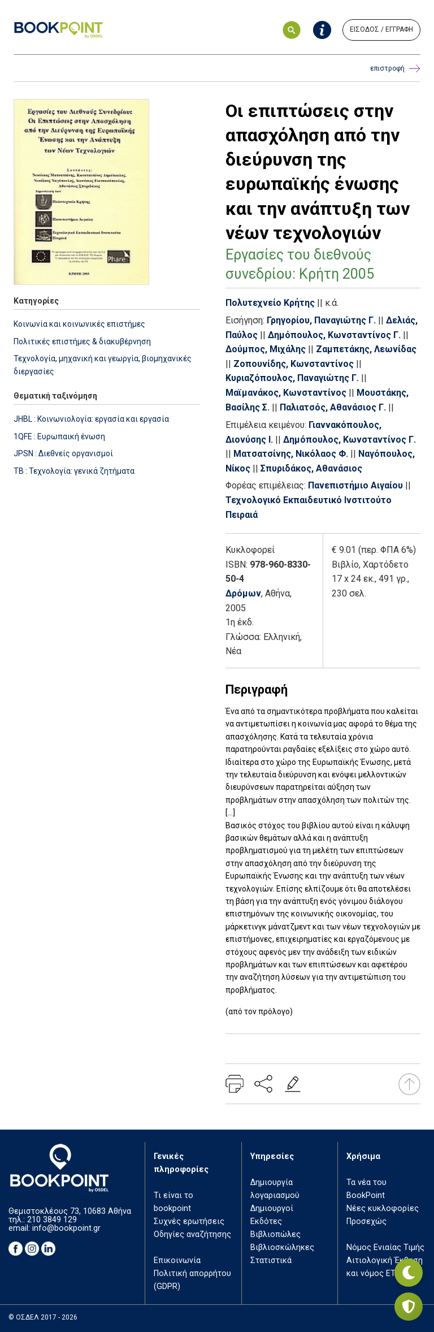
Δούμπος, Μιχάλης (265, 349)
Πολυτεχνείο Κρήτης (270, 302)
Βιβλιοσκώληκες (282, 1247)
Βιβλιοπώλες (275, 1234)
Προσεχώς (366, 1221)
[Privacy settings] (408, 1306)
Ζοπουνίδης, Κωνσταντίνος (293, 363)
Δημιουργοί (271, 1208)
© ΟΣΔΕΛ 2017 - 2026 (42, 1317)
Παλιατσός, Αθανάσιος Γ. (333, 407)
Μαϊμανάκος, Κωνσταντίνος (285, 392)
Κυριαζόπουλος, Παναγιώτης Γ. (292, 378)
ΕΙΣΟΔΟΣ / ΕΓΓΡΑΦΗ (381, 29)
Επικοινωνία (177, 1260)
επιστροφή (395, 68)
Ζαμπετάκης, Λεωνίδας (366, 349)
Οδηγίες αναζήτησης (192, 1234)
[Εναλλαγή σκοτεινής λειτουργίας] (408, 1273)
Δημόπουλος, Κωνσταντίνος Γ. (334, 335)
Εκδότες (266, 1221)
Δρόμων (243, 593)
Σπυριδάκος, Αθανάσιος (311, 468)
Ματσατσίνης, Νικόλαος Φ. (290, 453)
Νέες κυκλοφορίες (382, 1208)
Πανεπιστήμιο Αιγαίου (355, 485)
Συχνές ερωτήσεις (189, 1221)
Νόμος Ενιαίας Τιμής (385, 1247)
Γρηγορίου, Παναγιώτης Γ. (321, 320)
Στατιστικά (271, 1260)
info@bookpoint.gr (66, 1228)
